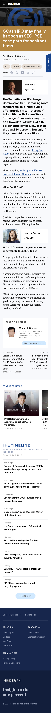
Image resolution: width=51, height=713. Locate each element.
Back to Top (30, 615)
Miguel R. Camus (16, 56)
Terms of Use (10, 653)
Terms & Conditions (11, 663)
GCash (16, 66)
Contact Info (33, 632)
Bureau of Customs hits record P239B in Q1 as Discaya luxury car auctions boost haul (23, 469)
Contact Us (34, 627)
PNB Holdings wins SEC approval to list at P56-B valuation (18, 421)
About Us (8, 627)
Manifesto (7, 641)
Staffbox (6, 637)
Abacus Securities (32, 66)
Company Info (9, 632)
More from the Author (34, 343)
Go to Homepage (10, 615)
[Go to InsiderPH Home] (16, 3)
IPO (6, 66)
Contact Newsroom (36, 637)
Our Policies (8, 645)
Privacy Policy (9, 658)
